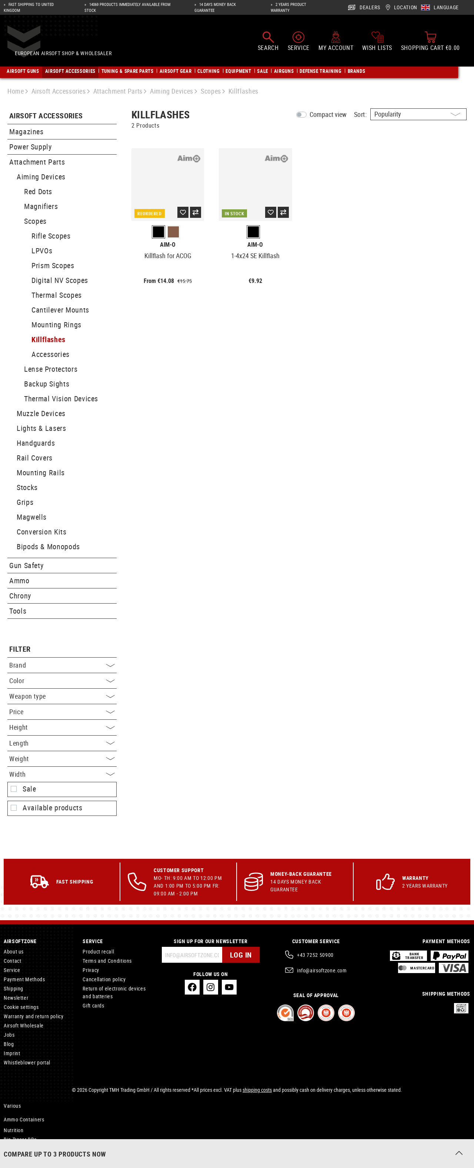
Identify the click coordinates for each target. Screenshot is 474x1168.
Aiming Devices (41, 177)
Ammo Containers (24, 1119)
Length (62, 743)
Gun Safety (26, 565)
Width (62, 774)
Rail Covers (35, 458)
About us (14, 951)
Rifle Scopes (51, 236)
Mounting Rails (41, 472)
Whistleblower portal (27, 1062)
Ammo (19, 580)
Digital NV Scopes (59, 280)
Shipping (13, 988)
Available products (53, 807)
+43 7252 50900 (315, 954)
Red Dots (38, 191)
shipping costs (257, 1089)
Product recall (98, 951)
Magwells (32, 517)
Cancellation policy (104, 979)
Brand (62, 665)
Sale (29, 788)
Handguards (36, 443)
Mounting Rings (56, 325)
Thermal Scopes (56, 295)
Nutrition (14, 1130)
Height (62, 727)
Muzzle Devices (41, 413)
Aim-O (168, 244)
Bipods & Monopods (48, 546)
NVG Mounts (18, 1150)
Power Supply (30, 147)
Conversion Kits (42, 532)
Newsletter (16, 997)
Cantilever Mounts (60, 310)
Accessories (50, 354)
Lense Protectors (50, 369)
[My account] (336, 43)
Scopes (35, 221)
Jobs (9, 1034)
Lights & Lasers (41, 428)
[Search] (268, 43)
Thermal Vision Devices (61, 399)
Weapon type (62, 696)
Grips (25, 502)
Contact (12, 960)
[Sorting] (418, 114)
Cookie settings (21, 1006)
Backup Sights (46, 384)
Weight (62, 758)
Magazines (26, 131)
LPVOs (41, 251)
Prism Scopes (52, 265)
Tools (17, 611)
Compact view (328, 114)
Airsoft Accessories (46, 116)
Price (62, 711)
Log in (241, 955)
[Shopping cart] (430, 43)
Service (12, 969)
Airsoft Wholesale (24, 1025)
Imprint (12, 1053)
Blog (9, 1043)
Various (12, 1105)
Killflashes (48, 339)
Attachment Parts (37, 162)
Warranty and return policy (34, 1016)
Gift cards (93, 1005)
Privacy (91, 969)
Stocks (27, 487)
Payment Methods (24, 979)
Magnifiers (41, 206)
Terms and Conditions (107, 960)
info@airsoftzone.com (322, 970)
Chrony (20, 596)
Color (62, 680)
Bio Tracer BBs (20, 1139)
